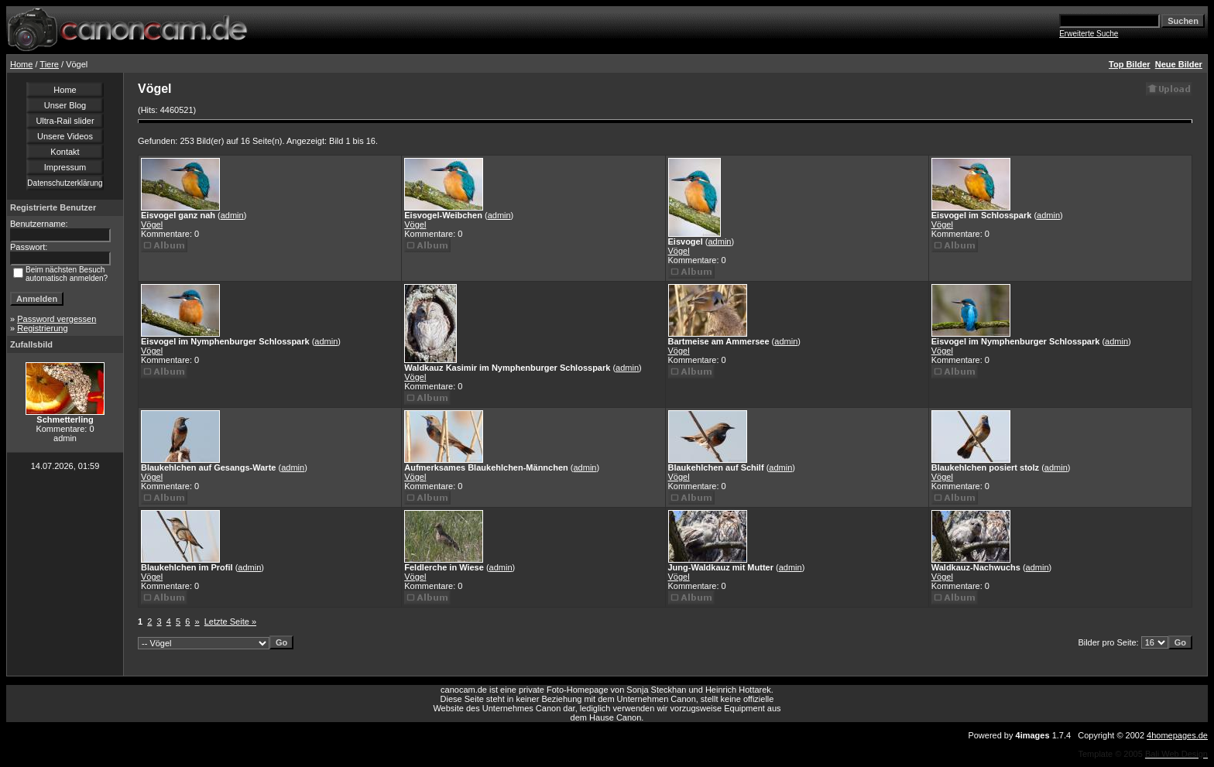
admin (232, 215)
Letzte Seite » (230, 621)
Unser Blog (65, 105)
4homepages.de (1177, 735)
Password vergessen (56, 319)
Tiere (49, 64)
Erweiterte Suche (1088, 33)
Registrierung (42, 328)
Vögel (152, 224)
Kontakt (64, 151)
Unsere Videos (65, 136)
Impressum (65, 167)
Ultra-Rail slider (65, 120)
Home (21, 64)
